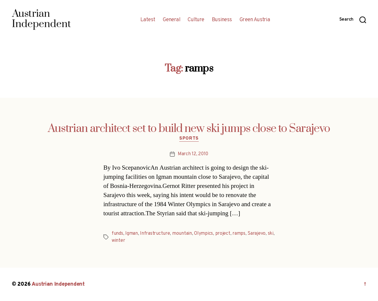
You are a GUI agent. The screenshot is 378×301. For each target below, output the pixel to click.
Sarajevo (256, 233)
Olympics (203, 233)
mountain (182, 233)
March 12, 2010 (193, 154)
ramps (238, 233)
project (222, 233)
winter (118, 241)
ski (270, 233)
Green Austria (254, 20)
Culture (196, 20)
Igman (131, 233)
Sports (188, 138)
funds (117, 233)
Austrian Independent (58, 284)
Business (222, 20)
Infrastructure (155, 233)
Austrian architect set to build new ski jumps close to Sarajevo (189, 129)
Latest (147, 20)
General (171, 20)
